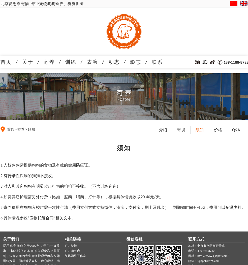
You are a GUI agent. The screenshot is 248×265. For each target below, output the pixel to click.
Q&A (236, 129)
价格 (218, 129)
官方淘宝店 (72, 251)
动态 (114, 62)
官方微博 (71, 246)
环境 (181, 129)
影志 (135, 62)
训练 (70, 62)
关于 (27, 62)
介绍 (163, 129)
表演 (92, 62)
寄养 (49, 62)
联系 (157, 62)
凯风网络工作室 (75, 256)
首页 (6, 62)
